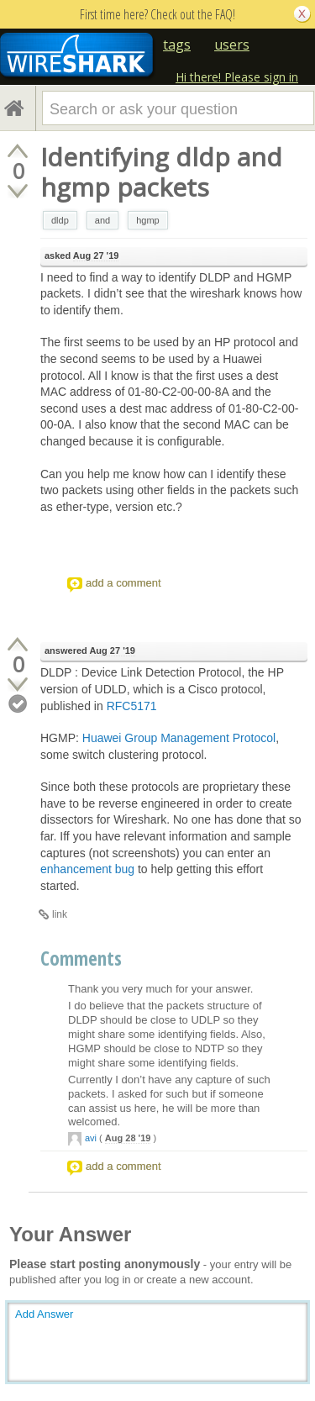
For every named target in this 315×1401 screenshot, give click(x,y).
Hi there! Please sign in (237, 77)
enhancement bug (87, 869)
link (59, 914)
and (102, 220)
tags (177, 44)
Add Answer (44, 1314)
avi (91, 1138)
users (231, 44)
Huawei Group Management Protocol (179, 738)
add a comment (123, 583)
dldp (60, 220)
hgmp (148, 220)
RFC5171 (132, 706)
